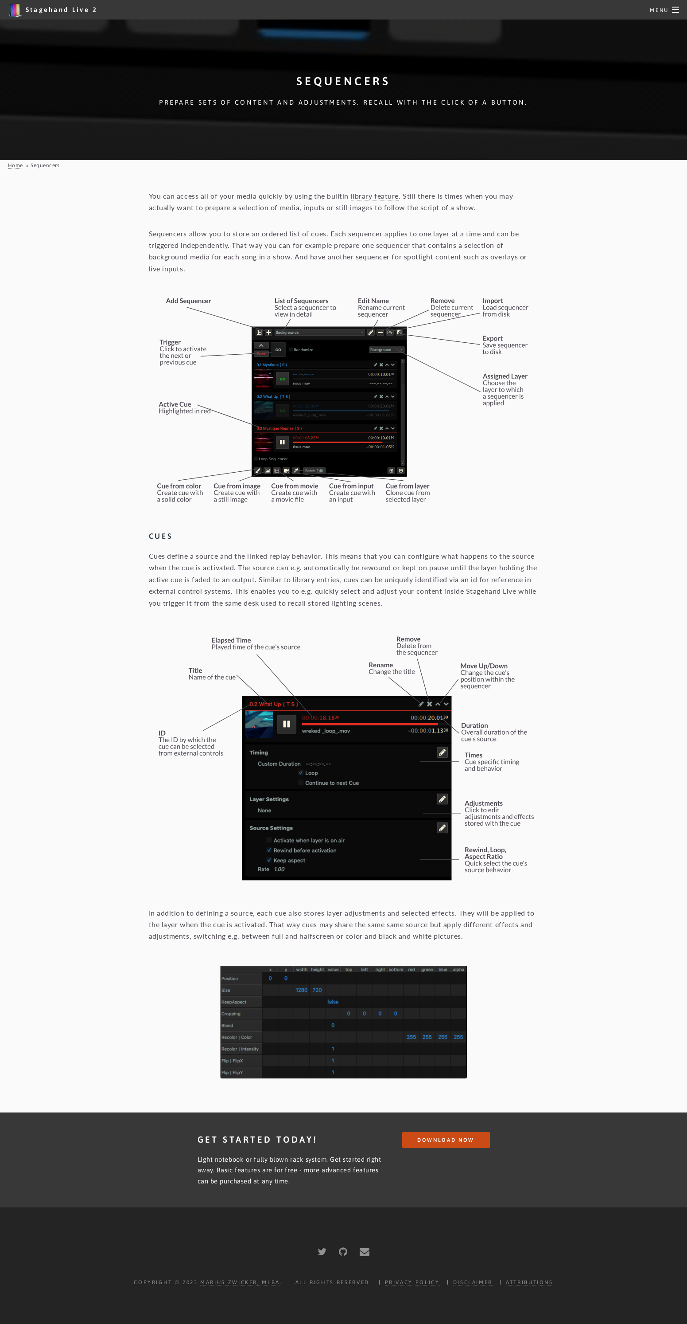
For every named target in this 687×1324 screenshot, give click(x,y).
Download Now (445, 1140)
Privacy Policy (412, 1282)
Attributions (529, 1282)
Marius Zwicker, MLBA (240, 1282)
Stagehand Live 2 (52, 10)
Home (15, 165)
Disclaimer (473, 1282)
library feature (375, 196)
